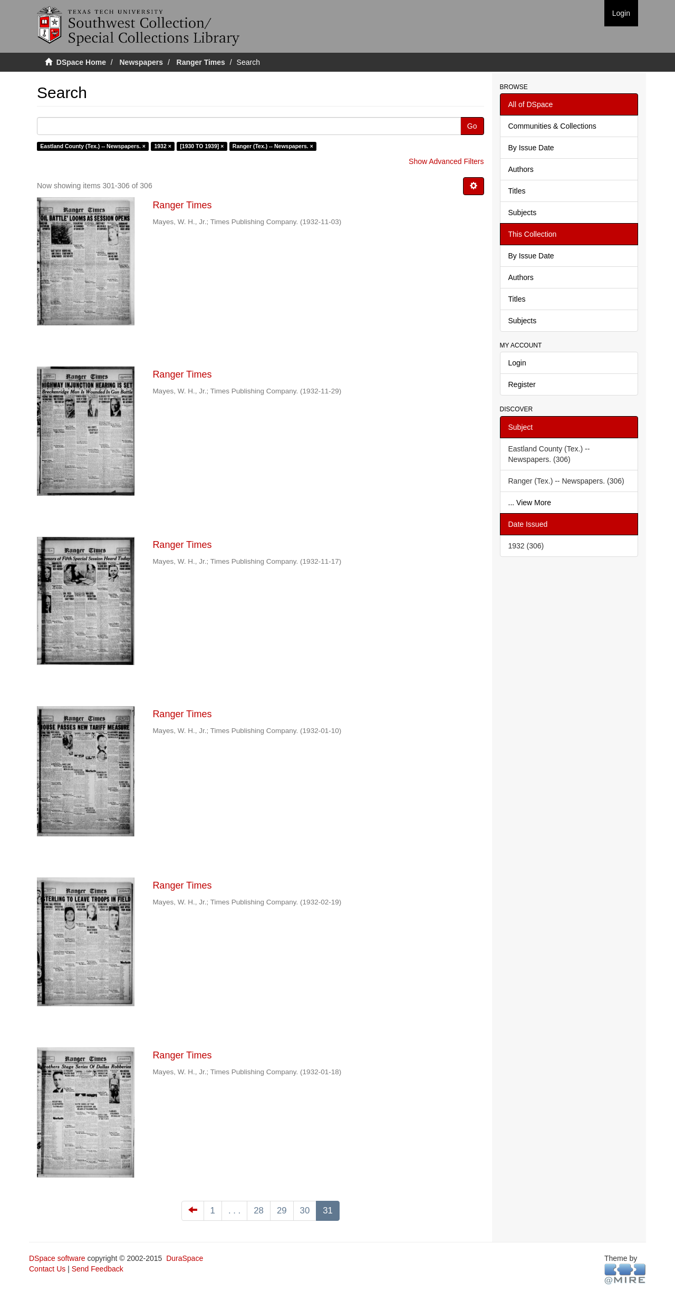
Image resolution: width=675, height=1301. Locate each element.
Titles (517, 191)
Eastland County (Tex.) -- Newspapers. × (93, 146)
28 (259, 1211)
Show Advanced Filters (446, 161)
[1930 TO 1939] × (202, 146)
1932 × (162, 146)
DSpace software (57, 1258)
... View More (529, 502)
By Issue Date (531, 147)
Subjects (522, 212)
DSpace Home (81, 62)
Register (522, 384)
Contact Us (47, 1269)
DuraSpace (184, 1258)
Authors (521, 169)
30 (305, 1211)
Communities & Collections (552, 126)
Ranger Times (201, 62)
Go (472, 126)
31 (328, 1211)
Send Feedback (97, 1269)
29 (282, 1211)
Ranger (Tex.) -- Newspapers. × (273, 146)
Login (517, 363)
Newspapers (141, 62)
